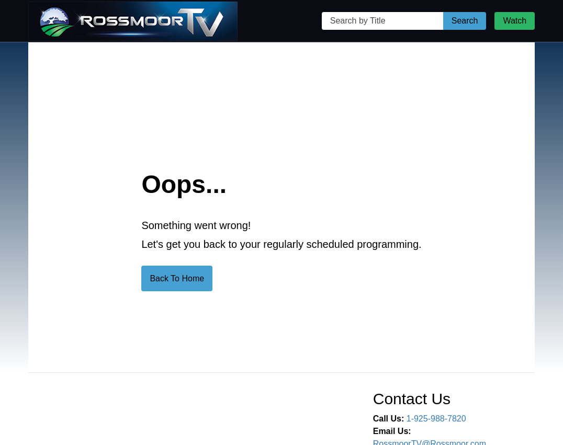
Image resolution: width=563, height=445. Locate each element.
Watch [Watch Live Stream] (514, 20)
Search (465, 20)
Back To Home (177, 278)
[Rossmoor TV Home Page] (133, 21)
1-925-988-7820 (436, 418)
